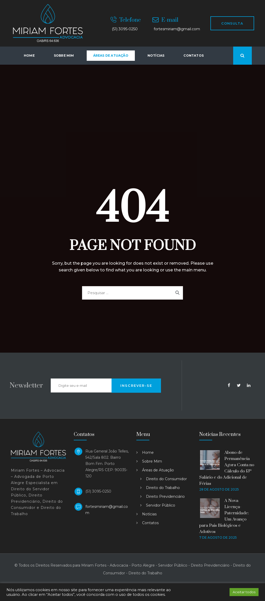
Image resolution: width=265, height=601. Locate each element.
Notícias (156, 55)
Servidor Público (160, 505)
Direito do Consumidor (166, 479)
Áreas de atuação (110, 55)
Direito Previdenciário (165, 496)
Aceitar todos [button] (244, 592)
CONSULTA (232, 23)
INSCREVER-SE (136, 385)
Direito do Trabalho (163, 487)
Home (29, 55)
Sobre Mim (64, 55)
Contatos (193, 55)
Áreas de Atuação (158, 470)
